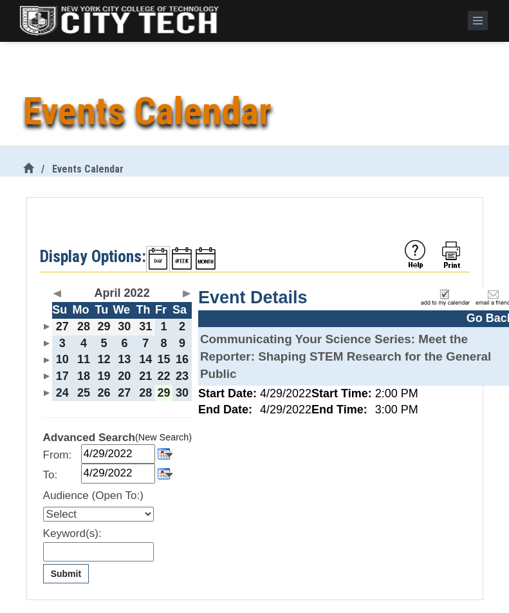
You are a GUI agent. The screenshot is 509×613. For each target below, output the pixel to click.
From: (57, 455)
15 (164, 359)
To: (50, 475)
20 (124, 376)
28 (83, 326)
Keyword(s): (72, 533)
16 (182, 359)
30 (124, 326)
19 (103, 376)
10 (62, 359)
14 (145, 359)
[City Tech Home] (28, 169)
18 (83, 376)
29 (103, 326)
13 (124, 359)
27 (62, 326)
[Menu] (478, 20)
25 (83, 392)
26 (103, 392)
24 (62, 392)
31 (145, 326)
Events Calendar (88, 169)
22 (164, 376)
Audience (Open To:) (93, 495)
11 (83, 359)
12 (103, 359)
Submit (66, 574)
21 (145, 376)
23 (182, 376)
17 (62, 376)
